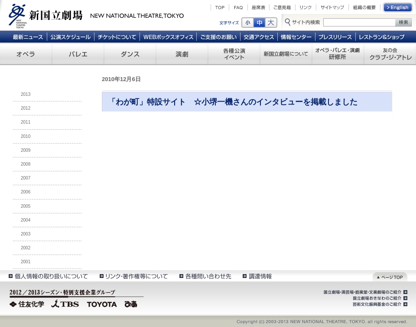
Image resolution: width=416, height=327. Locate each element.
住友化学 (28, 303)
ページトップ (390, 276)
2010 (25, 136)
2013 (25, 94)
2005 (25, 206)
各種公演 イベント (234, 54)
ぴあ (132, 303)
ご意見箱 (282, 7)
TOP (220, 7)
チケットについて (117, 36)
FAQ (238, 7)
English (398, 7)
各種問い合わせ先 (204, 276)
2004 (25, 220)
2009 (25, 150)
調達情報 (257, 276)
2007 (25, 178)
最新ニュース (27, 36)
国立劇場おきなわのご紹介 (379, 298)
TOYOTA (102, 303)
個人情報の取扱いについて (48, 276)
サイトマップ (332, 7)
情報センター (296, 36)
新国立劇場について (286, 54)
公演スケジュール (70, 36)
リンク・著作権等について (133, 276)
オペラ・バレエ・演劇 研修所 (338, 54)
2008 (25, 164)
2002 (25, 247)
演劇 (182, 54)
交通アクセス (259, 36)
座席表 (258, 7)
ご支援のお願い (218, 36)
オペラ (26, 54)
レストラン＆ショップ (382, 36)
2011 (25, 122)
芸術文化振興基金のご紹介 (379, 304)
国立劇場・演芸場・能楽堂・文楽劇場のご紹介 (364, 292)
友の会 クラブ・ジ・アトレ (390, 54)
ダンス (130, 54)
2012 (25, 108)
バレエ (78, 54)
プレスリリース (335, 36)
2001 (25, 261)
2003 (25, 234)
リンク (306, 7)
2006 (25, 192)
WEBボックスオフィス (168, 36)
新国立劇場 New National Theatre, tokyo (96, 15)
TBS (65, 303)
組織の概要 (364, 7)
